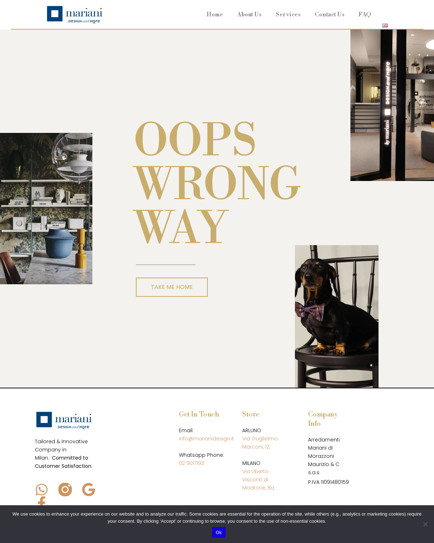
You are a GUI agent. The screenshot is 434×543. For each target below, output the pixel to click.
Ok (219, 532)
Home (215, 14)
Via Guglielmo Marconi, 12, (260, 442)
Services (288, 14)
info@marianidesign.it (206, 438)
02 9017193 (191, 463)
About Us (249, 14)
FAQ (365, 14)
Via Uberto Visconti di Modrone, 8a (258, 479)
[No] (425, 524)
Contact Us (329, 14)
